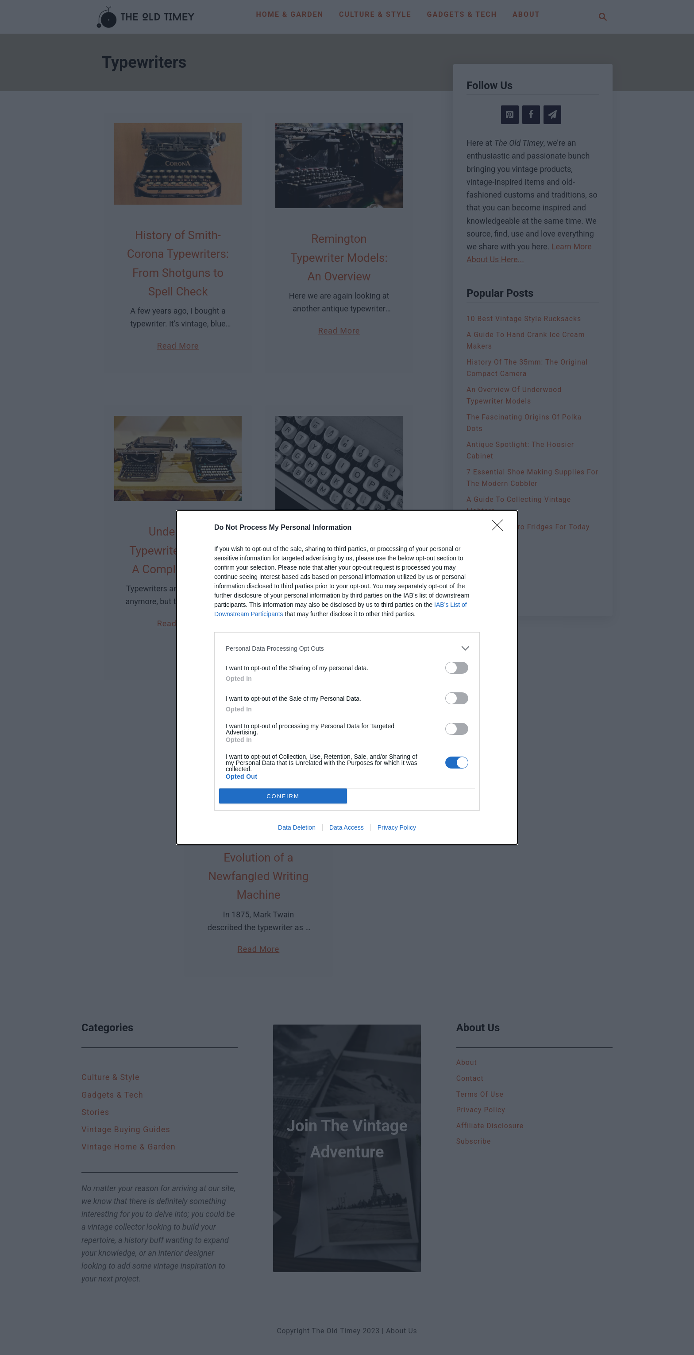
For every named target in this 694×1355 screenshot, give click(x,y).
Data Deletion (297, 827)
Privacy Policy (397, 827)
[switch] (456, 668)
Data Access (346, 827)
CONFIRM (283, 796)
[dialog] (347, 677)
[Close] (500, 528)
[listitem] (347, 648)
